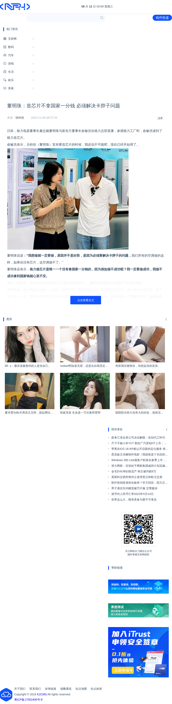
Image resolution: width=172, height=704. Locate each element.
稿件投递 (162, 17)
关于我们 (19, 688)
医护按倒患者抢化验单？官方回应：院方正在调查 (139, 483)
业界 (160, 118)
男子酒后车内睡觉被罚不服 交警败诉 (134, 488)
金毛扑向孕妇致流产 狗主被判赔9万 (133, 471)
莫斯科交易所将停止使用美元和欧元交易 (136, 477)
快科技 (20, 117)
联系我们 (35, 688)
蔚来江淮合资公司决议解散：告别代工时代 (138, 437)
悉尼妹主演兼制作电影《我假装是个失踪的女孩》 (139, 455)
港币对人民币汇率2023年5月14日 (132, 494)
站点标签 (96, 688)
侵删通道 (66, 688)
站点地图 (81, 688)
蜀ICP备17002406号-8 (28, 699)
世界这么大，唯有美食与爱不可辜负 (134, 499)
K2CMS (42, 694)
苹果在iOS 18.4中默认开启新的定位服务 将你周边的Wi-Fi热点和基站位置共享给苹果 (139, 449)
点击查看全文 (85, 300)
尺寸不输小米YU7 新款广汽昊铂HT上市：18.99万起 (137, 444)
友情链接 (50, 688)
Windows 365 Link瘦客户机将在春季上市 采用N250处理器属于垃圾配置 (138, 460)
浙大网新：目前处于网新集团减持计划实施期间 (139, 466)
